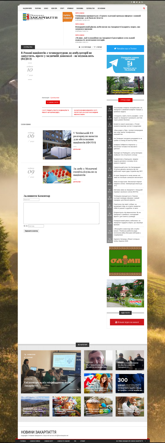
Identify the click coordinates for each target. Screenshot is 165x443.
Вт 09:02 (110, 183)
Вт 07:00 (110, 214)
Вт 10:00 (110, 169)
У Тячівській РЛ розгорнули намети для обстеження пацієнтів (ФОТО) (85, 137)
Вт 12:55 (110, 132)
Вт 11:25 (110, 146)
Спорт (62, 8)
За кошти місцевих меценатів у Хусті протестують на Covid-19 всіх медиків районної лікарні (86, 112)
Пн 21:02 (110, 232)
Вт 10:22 (110, 161)
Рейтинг (98, 47)
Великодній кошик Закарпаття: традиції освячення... (65, 411)
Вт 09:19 (110, 176)
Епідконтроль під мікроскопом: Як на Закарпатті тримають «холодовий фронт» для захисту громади (127, 214)
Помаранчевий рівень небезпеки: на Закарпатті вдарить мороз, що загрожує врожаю (107, 28)
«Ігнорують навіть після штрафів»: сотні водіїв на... (131, 389)
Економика (89, 385)
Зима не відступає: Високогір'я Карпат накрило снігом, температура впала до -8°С (128, 183)
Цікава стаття (52, 102)
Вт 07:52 (110, 206)
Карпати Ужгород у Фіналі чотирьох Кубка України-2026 (127, 240)
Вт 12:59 (110, 125)
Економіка (80, 8)
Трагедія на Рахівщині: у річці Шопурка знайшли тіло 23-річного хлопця (128, 154)
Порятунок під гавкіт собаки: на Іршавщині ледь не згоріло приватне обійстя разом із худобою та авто (127, 206)
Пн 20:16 (110, 240)
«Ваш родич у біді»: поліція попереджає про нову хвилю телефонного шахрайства (128, 132)
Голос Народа (89, 362)
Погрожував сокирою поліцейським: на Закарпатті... (128, 365)
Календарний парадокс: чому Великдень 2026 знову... (97, 411)
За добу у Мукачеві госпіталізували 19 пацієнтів (85, 172)
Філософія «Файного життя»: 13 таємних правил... (128, 411)
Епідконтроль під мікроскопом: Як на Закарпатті (51, 383)
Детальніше (77, 149)
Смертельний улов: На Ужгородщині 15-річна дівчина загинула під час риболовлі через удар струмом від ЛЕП (128, 169)
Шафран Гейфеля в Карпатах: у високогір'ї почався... (34, 411)
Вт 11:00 (110, 154)
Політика (38, 8)
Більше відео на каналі (128, 322)
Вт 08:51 (110, 191)
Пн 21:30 (110, 222)
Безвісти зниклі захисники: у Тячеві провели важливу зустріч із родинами (127, 125)
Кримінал (70, 8)
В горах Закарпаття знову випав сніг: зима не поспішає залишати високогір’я (128, 176)
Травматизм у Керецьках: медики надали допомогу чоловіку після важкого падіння (126, 161)
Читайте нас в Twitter (126, 48)
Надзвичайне (27, 8)
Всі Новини (101, 8)
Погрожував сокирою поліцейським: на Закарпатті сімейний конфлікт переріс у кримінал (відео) (128, 109)
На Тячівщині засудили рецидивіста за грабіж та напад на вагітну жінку (128, 139)
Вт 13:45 (110, 118)
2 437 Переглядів (85, 47)
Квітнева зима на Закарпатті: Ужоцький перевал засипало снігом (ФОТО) (128, 191)
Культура (54, 8)
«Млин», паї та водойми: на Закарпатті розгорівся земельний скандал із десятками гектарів (105, 39)
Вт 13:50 (110, 109)
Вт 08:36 (110, 198)
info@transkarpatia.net (61, 435)
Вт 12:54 (110, 139)
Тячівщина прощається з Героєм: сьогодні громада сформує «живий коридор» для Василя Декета (108, 17)
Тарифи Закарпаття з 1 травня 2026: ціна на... (97, 389)
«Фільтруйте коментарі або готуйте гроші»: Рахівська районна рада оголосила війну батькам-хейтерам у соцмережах (127, 232)
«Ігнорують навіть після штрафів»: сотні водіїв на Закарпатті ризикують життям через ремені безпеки (128, 118)
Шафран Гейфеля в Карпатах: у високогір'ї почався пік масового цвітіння (125, 146)
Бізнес (46, 8)
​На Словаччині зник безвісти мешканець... (97, 366)
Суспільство (90, 8)
